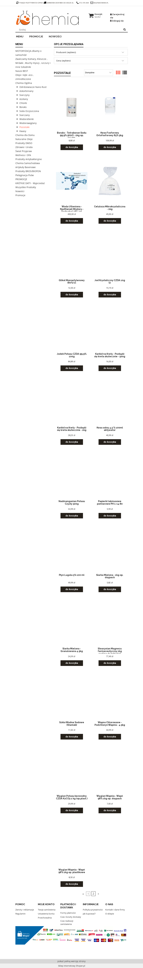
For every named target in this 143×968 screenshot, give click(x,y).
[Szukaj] (124, 30)
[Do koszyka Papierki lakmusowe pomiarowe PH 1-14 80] (110, 516)
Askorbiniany (26, 91)
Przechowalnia (45, 917)
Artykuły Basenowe (25, 167)
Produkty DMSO (23, 143)
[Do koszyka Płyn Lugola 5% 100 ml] (72, 589)
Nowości (19, 191)
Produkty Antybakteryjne (28, 159)
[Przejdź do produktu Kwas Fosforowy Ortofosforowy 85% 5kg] (110, 107)
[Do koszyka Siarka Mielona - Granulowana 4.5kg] (72, 663)
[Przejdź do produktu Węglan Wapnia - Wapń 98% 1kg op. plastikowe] (71, 844)
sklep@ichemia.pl (101, 3)
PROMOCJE (21, 179)
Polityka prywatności (93, 909)
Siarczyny (24, 95)
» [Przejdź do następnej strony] (98, 894)
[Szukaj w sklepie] (69, 29)
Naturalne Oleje (24, 139)
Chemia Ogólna (23, 83)
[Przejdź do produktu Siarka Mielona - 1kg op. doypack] (110, 549)
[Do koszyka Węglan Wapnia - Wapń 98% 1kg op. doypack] (110, 810)
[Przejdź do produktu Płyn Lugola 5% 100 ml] (71, 549)
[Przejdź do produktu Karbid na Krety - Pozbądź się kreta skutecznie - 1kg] (71, 402)
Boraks (23, 107)
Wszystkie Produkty (25, 187)
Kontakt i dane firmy (115, 909)
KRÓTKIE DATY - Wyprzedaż (30, 183)
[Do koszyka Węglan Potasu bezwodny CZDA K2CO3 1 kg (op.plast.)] (72, 810)
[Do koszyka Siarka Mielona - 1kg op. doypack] (110, 589)
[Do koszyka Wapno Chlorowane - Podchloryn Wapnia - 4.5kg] (110, 737)
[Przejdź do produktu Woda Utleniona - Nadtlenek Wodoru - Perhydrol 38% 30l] (71, 181)
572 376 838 (82, 3)
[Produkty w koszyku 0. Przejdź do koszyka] (96, 14)
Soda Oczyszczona (29, 111)
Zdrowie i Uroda (24, 147)
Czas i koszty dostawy (70, 916)
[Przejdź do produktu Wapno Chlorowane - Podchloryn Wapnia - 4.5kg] (110, 696)
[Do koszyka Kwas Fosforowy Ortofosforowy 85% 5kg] (110, 147)
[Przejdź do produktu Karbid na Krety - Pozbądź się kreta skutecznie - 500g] (110, 328)
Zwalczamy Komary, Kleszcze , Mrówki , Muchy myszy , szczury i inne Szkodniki (33, 62)
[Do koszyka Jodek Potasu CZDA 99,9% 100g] (72, 368)
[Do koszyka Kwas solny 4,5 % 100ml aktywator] (110, 442)
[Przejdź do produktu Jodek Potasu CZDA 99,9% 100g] (71, 328)
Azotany (23, 99)
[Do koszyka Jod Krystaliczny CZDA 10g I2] (110, 294)
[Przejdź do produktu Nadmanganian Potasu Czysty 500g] (71, 475)
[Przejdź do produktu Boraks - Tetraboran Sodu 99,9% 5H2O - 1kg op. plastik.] (71, 107)
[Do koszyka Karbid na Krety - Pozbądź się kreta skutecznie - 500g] (110, 368)
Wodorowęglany (28, 123)
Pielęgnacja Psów (24, 175)
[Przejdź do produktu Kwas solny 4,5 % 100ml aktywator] (110, 402)
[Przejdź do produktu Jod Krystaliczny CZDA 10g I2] (110, 254)
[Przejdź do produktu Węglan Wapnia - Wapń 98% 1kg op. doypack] (110, 770)
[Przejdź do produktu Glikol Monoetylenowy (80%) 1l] (71, 254)
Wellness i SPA (23, 155)
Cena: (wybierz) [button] (63, 60)
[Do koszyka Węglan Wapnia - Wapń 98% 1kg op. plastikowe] (72, 884)
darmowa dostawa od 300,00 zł (59, 3)
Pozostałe (24, 127)
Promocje (20, 195)
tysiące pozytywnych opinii (29, 3)
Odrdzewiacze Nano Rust (33, 87)
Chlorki (23, 103)
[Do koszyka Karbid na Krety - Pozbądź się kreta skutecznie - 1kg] (72, 442)
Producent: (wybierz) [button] (66, 52)
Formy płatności (68, 912)
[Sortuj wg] (98, 72)
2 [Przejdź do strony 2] (93, 894)
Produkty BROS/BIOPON (28, 171)
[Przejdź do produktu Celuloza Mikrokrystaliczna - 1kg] (110, 181)
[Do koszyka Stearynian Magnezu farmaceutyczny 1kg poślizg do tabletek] (110, 663)
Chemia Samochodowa (27, 163)
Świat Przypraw (23, 151)
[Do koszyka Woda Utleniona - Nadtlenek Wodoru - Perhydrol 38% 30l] (72, 221)
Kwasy (22, 131)
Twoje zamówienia (46, 909)
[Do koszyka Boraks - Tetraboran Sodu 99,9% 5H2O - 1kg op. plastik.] (72, 147)
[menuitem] (22, 36)
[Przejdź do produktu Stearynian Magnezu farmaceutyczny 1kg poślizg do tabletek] (110, 623)
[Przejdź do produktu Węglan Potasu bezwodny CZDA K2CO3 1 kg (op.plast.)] (71, 770)
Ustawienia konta (46, 913)
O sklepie (109, 913)
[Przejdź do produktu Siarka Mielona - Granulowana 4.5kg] (71, 623)
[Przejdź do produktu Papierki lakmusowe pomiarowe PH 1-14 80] (110, 475)
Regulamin (20, 913)
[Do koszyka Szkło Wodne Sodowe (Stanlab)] (72, 737)
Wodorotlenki (26, 119)
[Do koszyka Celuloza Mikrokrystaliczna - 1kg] (110, 221)
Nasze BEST (21, 70)
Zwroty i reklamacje (24, 909)
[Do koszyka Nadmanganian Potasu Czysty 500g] (72, 516)
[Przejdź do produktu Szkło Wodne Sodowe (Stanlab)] (71, 696)
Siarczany (24, 115)
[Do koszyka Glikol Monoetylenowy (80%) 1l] (72, 294)
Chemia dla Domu (25, 135)
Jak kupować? (89, 913)
